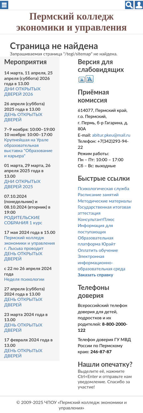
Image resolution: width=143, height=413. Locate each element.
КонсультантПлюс (96, 219)
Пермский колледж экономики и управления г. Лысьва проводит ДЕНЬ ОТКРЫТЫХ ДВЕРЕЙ (29, 248)
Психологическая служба (103, 188)
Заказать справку (95, 274)
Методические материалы (104, 200)
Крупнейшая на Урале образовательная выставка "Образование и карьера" (28, 147)
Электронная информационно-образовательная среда (101, 262)
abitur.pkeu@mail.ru (111, 134)
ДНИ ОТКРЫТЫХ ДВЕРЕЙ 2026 (22, 91)
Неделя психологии (24, 279)
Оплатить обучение (98, 250)
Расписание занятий (98, 194)
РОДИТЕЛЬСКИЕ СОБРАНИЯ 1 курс (23, 220)
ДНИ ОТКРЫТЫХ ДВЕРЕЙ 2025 (22, 184)
